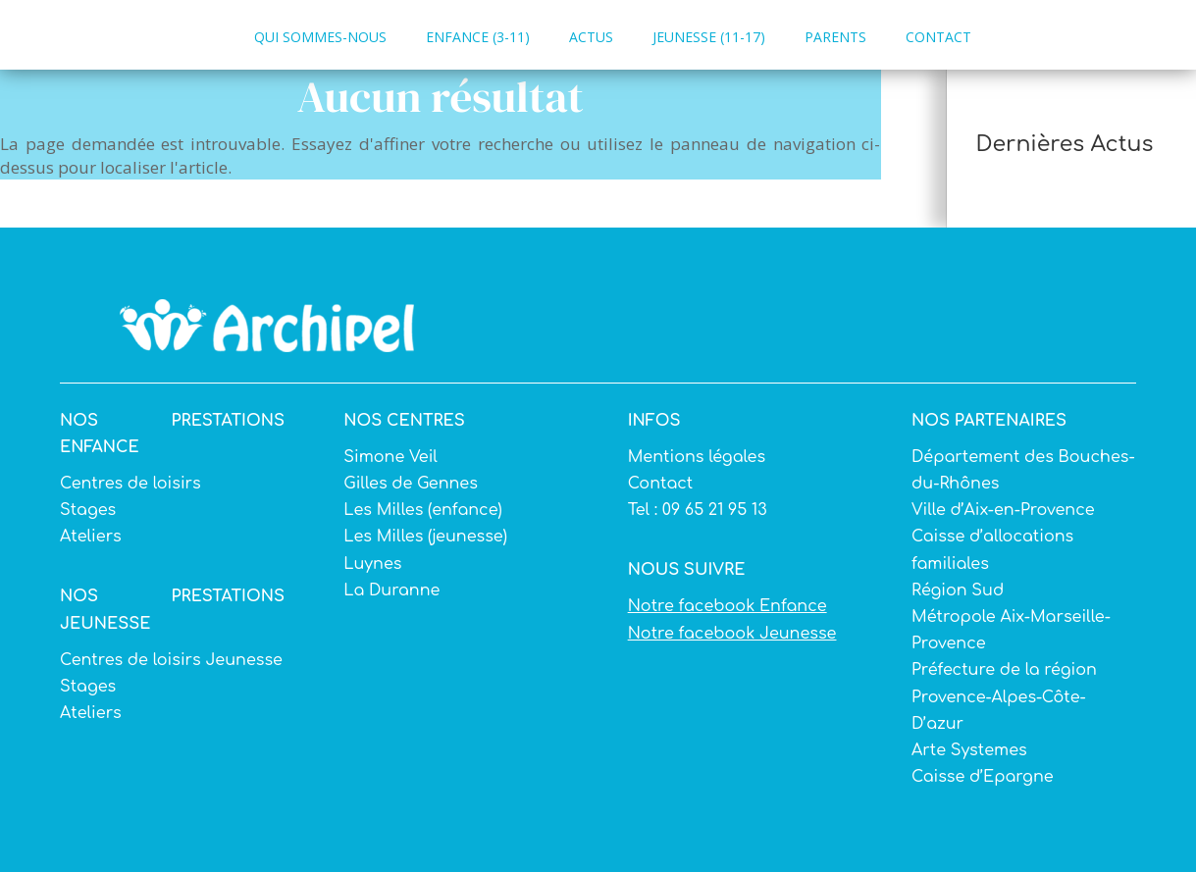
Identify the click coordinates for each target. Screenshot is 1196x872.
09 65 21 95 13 (712, 510)
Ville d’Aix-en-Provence (1003, 510)
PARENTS (835, 36)
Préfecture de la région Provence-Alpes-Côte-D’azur (1004, 696)
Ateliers (91, 536)
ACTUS (591, 36)
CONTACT (938, 36)
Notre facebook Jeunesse (732, 633)
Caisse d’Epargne (982, 777)
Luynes (372, 564)
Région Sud (957, 590)
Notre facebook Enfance (727, 606)
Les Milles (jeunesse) (425, 536)
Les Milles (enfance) (422, 510)
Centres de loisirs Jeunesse (171, 660)
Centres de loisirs (130, 483)
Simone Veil (390, 457)
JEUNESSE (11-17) (708, 36)
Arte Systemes (969, 750)
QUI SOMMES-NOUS (320, 36)
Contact (661, 483)
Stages (88, 510)
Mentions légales (696, 457)
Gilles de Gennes (410, 483)
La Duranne (391, 590)
